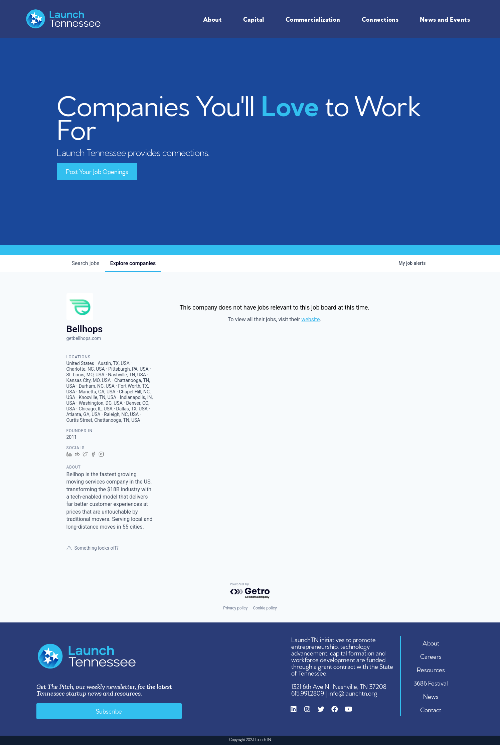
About (214, 19)
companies (133, 263)
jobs (86, 263)
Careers (431, 656)
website (310, 319)
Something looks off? (92, 548)
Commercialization (315, 19)
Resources (431, 669)
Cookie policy (265, 608)
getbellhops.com (83, 338)
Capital (255, 19)
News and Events (446, 19)
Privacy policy (235, 608)
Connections (382, 19)
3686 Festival (430, 683)
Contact (430, 709)
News (431, 696)
